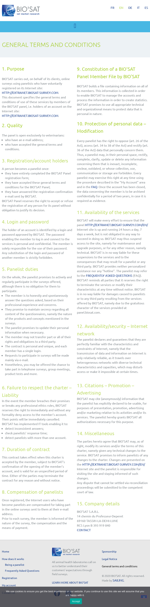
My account (9, 585)
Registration (9, 578)
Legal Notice (109, 559)
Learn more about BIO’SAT (70, 582)
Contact (84, 530)
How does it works (13, 559)
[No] (144, 596)
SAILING (118, 580)
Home (5, 551)
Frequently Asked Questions (109, 275)
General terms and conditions (119, 566)
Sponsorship (109, 551)
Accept (76, 601)
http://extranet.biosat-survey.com (30, 92)
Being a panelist (14, 564)
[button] (75, 25)
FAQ (94, 187)
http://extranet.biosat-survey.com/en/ (116, 225)
